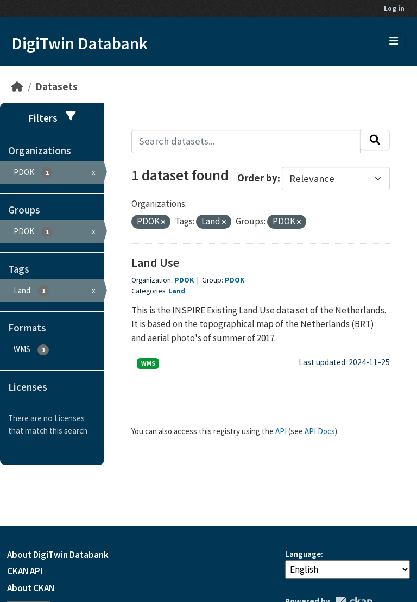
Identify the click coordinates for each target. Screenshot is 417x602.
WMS (148, 363)
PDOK (184, 280)
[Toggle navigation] (394, 41)
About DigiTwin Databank (58, 555)
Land (176, 291)
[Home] (17, 86)
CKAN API (24, 571)
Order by (257, 178)
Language (303, 554)
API (281, 431)
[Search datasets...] (246, 141)
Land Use (155, 262)
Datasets (57, 86)
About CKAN (30, 588)
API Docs (320, 431)
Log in (394, 8)
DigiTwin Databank (79, 43)
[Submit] (375, 140)
